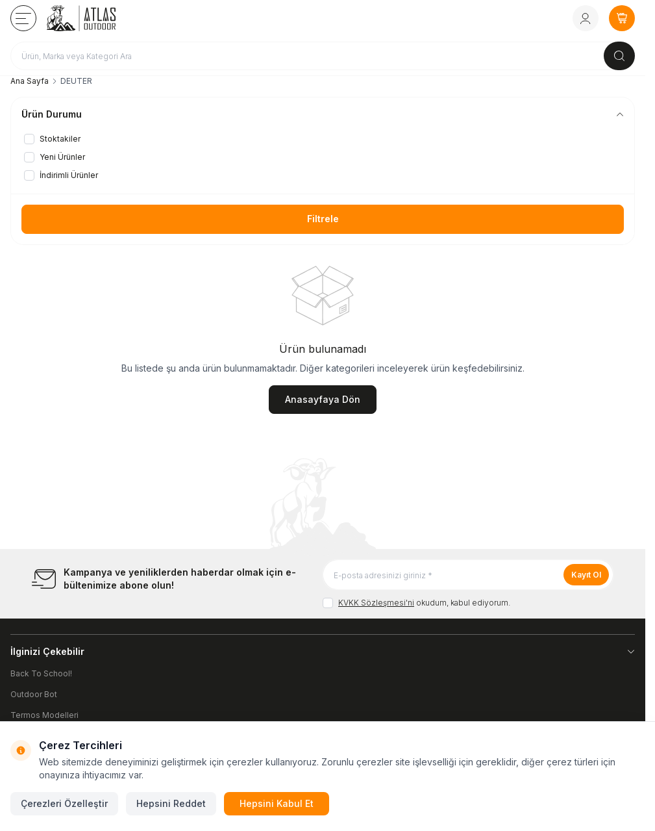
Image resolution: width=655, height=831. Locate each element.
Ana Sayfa (29, 81)
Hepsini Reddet (171, 803)
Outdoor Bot (33, 694)
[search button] (619, 56)
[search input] (322, 56)
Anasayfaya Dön (322, 399)
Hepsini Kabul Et (277, 803)
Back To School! (41, 673)
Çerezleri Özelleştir (64, 803)
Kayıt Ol (586, 575)
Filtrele (323, 218)
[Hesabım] (586, 18)
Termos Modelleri (44, 715)
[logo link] (99, 18)
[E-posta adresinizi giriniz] (468, 574)
